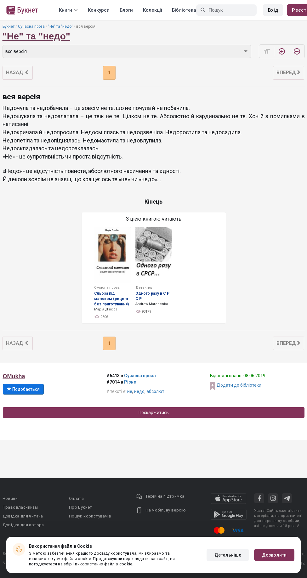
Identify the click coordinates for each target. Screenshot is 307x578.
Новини (10, 498)
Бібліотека (184, 10)
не (129, 391)
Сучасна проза (31, 26)
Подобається (23, 389)
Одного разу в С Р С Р (152, 296)
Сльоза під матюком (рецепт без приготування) (111, 298)
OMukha (14, 376)
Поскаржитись (154, 412)
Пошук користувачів (90, 516)
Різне (130, 381)
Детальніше (227, 555)
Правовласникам (20, 507)
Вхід (273, 10)
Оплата (76, 498)
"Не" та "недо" (60, 26)
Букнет (8, 26)
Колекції (152, 10)
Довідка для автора (23, 525)
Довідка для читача (23, 516)
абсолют (155, 391)
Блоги (126, 10)
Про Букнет (80, 507)
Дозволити (274, 555)
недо (139, 391)
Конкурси (99, 10)
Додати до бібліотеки (239, 385)
